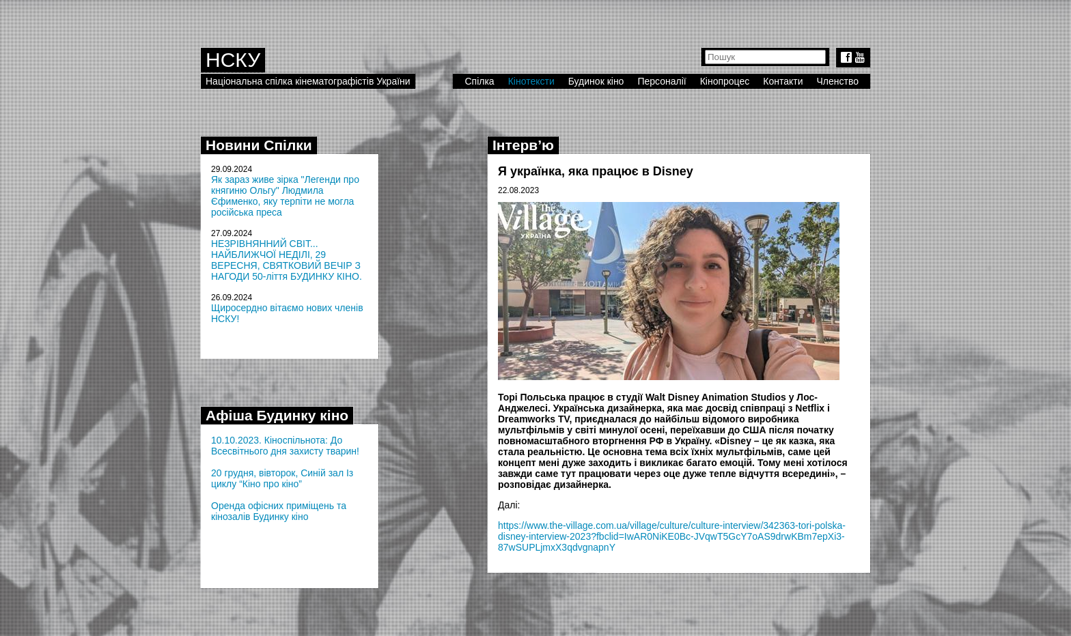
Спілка (479, 81)
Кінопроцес (725, 81)
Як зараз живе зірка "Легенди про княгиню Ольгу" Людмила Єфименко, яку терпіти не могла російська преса (285, 196)
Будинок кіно (596, 81)
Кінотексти (531, 81)
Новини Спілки (259, 145)
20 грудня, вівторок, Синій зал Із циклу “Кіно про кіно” (282, 478)
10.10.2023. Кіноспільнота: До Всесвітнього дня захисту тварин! (285, 446)
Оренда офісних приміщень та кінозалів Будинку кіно (278, 511)
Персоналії (661, 81)
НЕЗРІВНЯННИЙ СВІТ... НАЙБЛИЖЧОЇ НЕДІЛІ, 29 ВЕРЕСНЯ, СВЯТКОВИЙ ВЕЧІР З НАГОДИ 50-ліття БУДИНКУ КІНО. (286, 260)
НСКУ (233, 59)
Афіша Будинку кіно (277, 415)
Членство (838, 81)
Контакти (783, 81)
